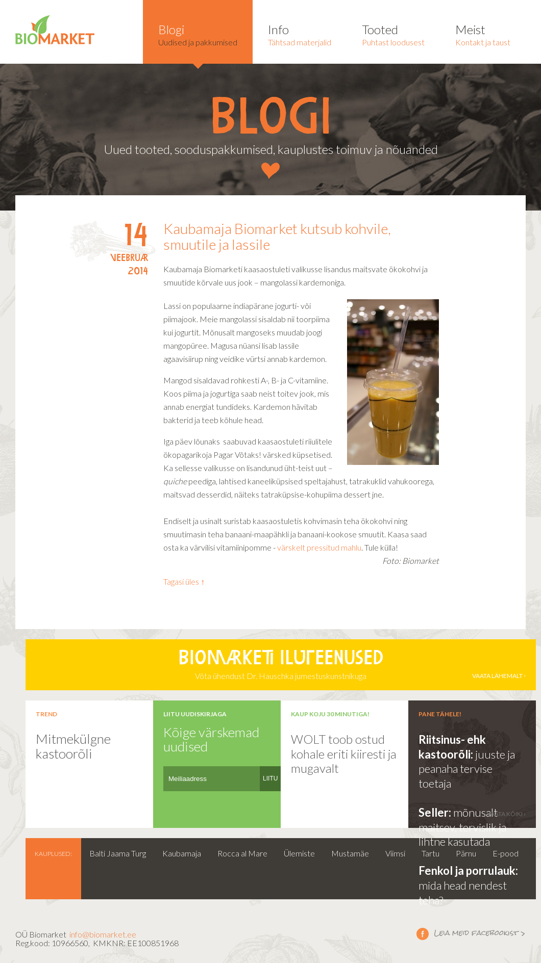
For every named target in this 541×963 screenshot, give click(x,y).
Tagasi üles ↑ (184, 581)
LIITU (270, 778)
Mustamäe (350, 853)
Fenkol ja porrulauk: (468, 870)
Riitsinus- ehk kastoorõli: (452, 747)
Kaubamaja (181, 853)
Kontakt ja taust (482, 34)
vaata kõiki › (506, 814)
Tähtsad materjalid (299, 34)
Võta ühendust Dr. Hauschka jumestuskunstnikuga (281, 665)
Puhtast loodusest (393, 34)
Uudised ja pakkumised (197, 34)
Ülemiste (299, 853)
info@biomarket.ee (102, 934)
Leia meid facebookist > (422, 933)
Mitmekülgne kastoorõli (73, 746)
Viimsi (395, 853)
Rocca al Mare (242, 853)
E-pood (506, 853)
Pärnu (466, 853)
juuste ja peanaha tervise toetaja (467, 768)
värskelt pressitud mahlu (319, 547)
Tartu (430, 853)
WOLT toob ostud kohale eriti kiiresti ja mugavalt (344, 753)
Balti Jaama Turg (117, 853)
